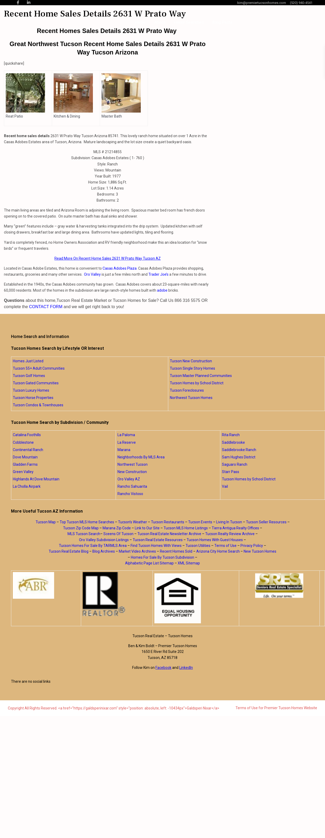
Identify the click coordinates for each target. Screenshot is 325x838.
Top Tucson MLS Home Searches (87, 522)
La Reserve (126, 442)
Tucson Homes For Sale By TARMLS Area (93, 545)
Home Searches (189, 22)
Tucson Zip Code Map (81, 528)
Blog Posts (222, 22)
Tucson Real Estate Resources (158, 540)
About (159, 22)
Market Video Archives (137, 551)
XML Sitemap (189, 563)
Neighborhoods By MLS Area (141, 457)
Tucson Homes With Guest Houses (215, 540)
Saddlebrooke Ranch (239, 450)
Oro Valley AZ (128, 479)
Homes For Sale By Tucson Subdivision (162, 557)
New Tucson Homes (260, 551)
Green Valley (23, 472)
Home (140, 22)
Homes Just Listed (28, 361)
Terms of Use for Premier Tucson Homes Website (276, 708)
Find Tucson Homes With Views (156, 545)
